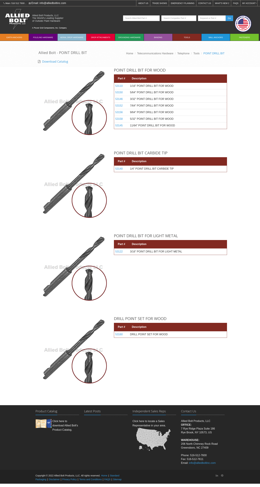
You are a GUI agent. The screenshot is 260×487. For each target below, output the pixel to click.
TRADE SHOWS (159, 3)
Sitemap (117, 479)
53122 (119, 251)
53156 (119, 112)
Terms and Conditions (90, 479)
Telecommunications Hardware (155, 53)
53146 (119, 99)
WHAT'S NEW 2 (222, 3)
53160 (119, 334)
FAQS (235, 3)
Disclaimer (54, 479)
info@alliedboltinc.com (52, 3)
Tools (187, 37)
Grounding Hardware (129, 37)
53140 (119, 168)
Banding (158, 37)
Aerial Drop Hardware (71, 37)
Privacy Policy (69, 479)
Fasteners (244, 37)
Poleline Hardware (43, 37)
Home (129, 53)
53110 (119, 85)
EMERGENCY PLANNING (183, 3)
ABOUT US (143, 3)
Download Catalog (54, 61)
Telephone (183, 53)
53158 (119, 118)
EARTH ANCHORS (14, 37)
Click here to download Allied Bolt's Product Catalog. (65, 425)
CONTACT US (204, 3)
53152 (119, 105)
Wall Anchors (216, 37)
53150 (119, 92)
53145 (119, 125)
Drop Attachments (100, 37)
